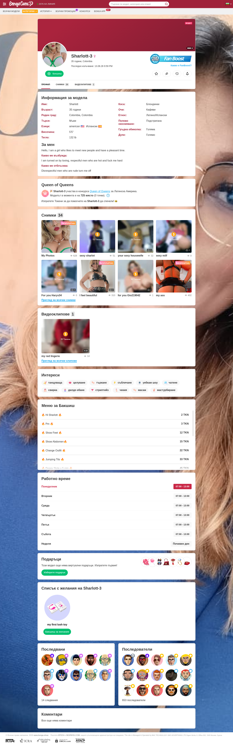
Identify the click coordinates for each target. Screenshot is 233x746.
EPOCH (61, 735)
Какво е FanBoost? (181, 65)
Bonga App (100, 11)
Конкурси (85, 11)
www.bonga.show (41, 735)
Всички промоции (66, 11)
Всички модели (11, 11)
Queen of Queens (100, 191)
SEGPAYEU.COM (73, 735)
